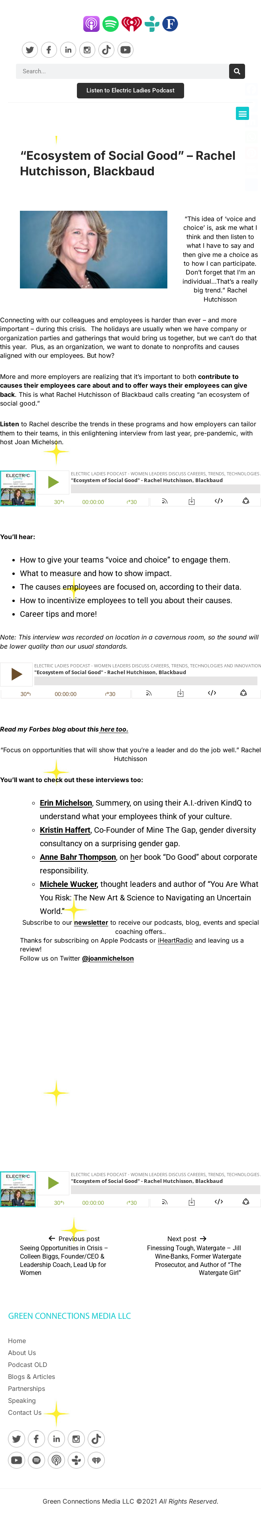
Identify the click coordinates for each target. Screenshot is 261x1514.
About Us (22, 1353)
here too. (113, 729)
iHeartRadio (175, 940)
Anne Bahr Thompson (78, 857)
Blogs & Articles (31, 1377)
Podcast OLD (27, 1365)
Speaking (22, 1400)
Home (17, 1341)
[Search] (237, 71)
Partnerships (26, 1388)
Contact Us (24, 1412)
